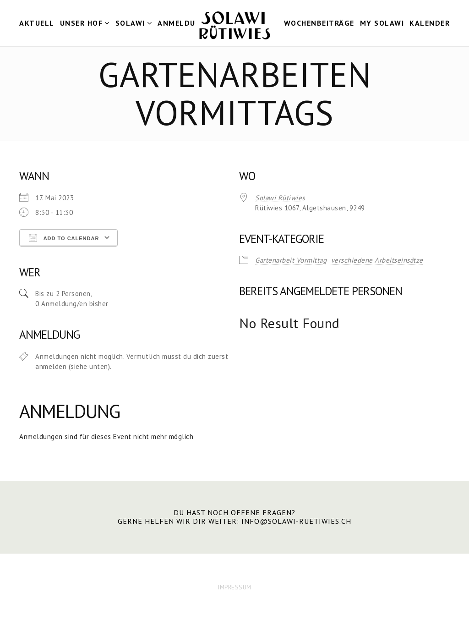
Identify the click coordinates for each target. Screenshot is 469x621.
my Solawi (382, 22)
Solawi (130, 22)
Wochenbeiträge (319, 22)
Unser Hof (81, 22)
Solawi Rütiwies (280, 197)
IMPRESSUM (234, 587)
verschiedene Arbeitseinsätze (377, 260)
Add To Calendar (64, 238)
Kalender (429, 22)
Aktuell (37, 22)
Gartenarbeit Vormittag (291, 260)
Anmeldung (182, 22)
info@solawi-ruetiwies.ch (296, 521)
